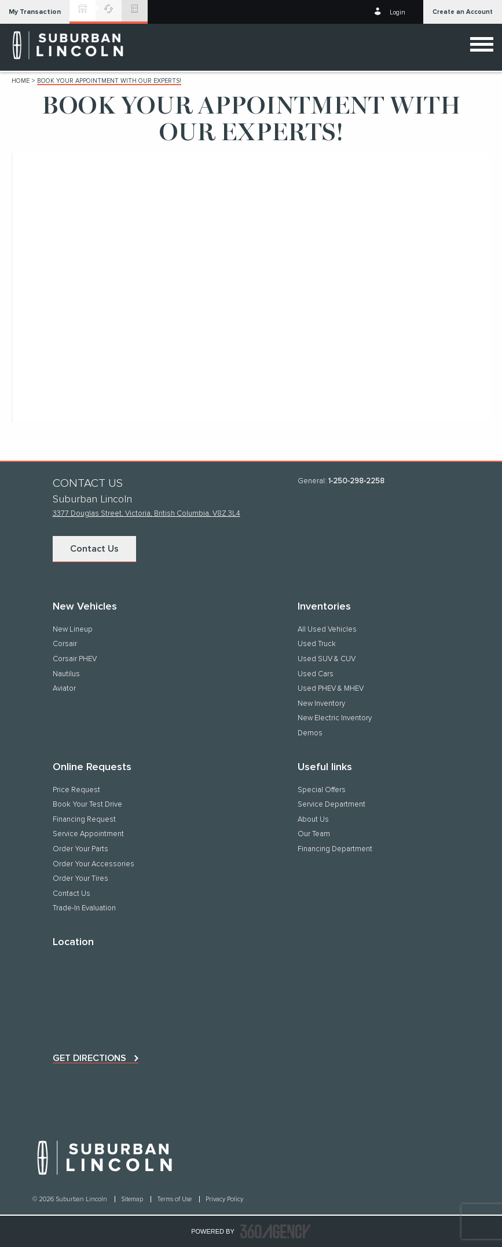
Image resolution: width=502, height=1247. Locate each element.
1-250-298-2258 (356, 481)
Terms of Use (175, 1199)
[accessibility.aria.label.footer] (275, 1231)
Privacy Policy (224, 1199)
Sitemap (133, 1199)
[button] (34, 12)
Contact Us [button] (94, 548)
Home (21, 81)
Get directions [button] (89, 1058)
